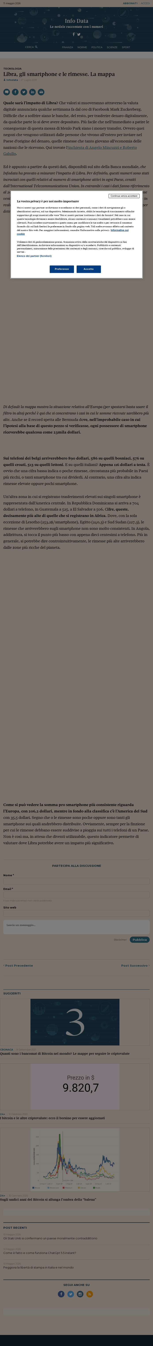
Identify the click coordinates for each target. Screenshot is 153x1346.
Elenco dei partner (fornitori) (34, 256)
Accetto (89, 269)
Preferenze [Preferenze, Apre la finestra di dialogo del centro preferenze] (62, 269)
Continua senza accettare (124, 196)
